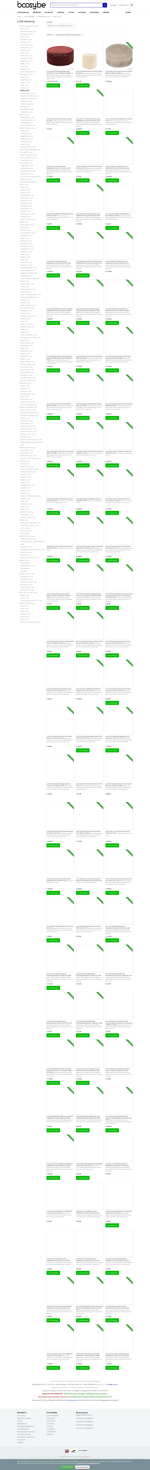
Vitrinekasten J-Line (26, 34)
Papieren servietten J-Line (28, 273)
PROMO (128, 12)
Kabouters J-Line (25, 292)
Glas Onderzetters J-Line (28, 268)
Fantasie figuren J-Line (27, 289)
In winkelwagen (53, 85)
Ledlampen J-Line (26, 179)
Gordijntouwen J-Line (27, 214)
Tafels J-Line (24, 53)
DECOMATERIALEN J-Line (27, 603)
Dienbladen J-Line (26, 262)
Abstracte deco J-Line (27, 327)
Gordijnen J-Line (25, 217)
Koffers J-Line (24, 386)
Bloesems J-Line (25, 474)
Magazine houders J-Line (28, 429)
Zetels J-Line (24, 85)
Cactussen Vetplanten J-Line (29, 469)
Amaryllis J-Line (25, 488)
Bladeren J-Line (25, 480)
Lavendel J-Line (25, 499)
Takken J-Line (24, 482)
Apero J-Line (24, 260)
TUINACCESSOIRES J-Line (27, 448)
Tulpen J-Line (24, 509)
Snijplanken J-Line (26, 276)
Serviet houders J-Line (27, 270)
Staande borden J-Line (27, 378)
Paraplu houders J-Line (27, 426)
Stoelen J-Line (24, 77)
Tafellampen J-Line (26, 174)
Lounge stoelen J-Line (27, 93)
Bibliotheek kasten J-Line (28, 31)
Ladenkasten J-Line (26, 48)
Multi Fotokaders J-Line (28, 158)
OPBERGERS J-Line (25, 383)
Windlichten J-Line (26, 552)
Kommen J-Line (25, 230)
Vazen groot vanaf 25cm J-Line (30, 523)
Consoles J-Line (25, 50)
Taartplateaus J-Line (27, 249)
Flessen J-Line (24, 340)
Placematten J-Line (26, 198)
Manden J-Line (25, 388)
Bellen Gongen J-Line (27, 362)
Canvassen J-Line (26, 133)
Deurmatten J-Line (26, 421)
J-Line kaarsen (25, 563)
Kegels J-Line (24, 348)
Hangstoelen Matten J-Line (29, 96)
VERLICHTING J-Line (25, 163)
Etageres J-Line (25, 257)
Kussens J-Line (25, 190)
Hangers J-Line (25, 359)
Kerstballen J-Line (26, 356)
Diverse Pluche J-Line (27, 590)
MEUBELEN (37, 12)
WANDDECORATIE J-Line (27, 128)
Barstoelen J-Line (26, 80)
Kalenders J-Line (25, 437)
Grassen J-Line (25, 493)
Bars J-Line (23, 66)
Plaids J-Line (24, 187)
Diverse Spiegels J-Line (27, 125)
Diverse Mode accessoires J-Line (31, 601)
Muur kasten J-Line (26, 399)
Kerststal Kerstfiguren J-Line (29, 297)
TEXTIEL (71, 12)
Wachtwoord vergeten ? (84, 1418)
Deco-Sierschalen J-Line (28, 380)
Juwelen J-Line (25, 595)
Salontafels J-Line (26, 56)
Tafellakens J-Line (26, 206)
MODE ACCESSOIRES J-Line (28, 592)
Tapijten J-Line (25, 192)
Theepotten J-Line (26, 235)
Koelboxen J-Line (26, 391)
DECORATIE (49, 12)
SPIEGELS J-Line (24, 115)
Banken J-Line (24, 88)
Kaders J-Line (24, 131)
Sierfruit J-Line (25, 617)
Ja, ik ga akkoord (67, 1467)
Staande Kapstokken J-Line (29, 413)
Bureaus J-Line (25, 64)
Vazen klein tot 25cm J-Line (29, 525)
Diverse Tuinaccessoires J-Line (30, 458)
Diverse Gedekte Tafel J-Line (29, 278)
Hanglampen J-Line (26, 166)
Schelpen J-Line (25, 614)
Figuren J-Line (24, 144)
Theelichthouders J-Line (28, 539)
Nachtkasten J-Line (26, 61)
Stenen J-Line (24, 609)
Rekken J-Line (24, 37)
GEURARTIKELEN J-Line (26, 574)
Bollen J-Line (24, 329)
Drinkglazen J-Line (26, 244)
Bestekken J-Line (25, 241)
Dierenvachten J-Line (27, 195)
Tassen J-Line (24, 598)
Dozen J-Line (24, 397)
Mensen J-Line (25, 303)
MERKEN (106, 12)
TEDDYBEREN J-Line (25, 584)
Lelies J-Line (24, 501)
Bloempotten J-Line (26, 515)
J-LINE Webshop (23, 12)
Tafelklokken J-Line (26, 112)
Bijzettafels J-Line (26, 58)
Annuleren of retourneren (26, 1437)
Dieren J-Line (24, 286)
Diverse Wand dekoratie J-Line (30, 150)
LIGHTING (60, 12)
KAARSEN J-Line (24, 560)
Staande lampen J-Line (27, 171)
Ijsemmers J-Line (26, 265)
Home (19, 16)
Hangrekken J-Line (26, 39)
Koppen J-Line (25, 238)
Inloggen (113, 5)
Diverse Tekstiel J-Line (27, 219)
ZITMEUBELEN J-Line (44, 16)
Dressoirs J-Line (25, 42)
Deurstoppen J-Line (26, 423)
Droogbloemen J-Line (27, 485)
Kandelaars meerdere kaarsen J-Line (32, 550)
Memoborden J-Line (27, 139)
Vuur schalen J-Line (26, 453)
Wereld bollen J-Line (26, 372)
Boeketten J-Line (25, 477)
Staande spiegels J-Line (28, 120)
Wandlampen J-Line (26, 168)
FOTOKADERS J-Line (25, 152)
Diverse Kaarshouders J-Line (29, 558)
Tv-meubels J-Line (26, 45)
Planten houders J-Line (27, 517)
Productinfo (21, 1440)
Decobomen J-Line (26, 367)
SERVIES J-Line (23, 222)
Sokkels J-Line (24, 69)
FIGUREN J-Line (24, 281)
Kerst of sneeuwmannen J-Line (30, 295)
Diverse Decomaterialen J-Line (30, 622)
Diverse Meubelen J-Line (28, 72)
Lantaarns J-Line (25, 555)
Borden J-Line (24, 227)
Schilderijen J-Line (26, 141)
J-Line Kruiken (24, 533)
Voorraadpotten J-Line (27, 233)
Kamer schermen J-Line (28, 410)
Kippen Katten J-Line (27, 284)
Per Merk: (50, 22)
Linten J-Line (24, 619)
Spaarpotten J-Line (26, 351)
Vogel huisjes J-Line (26, 450)
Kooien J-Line (24, 332)
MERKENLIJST (22, 1424)
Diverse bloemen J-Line (28, 472)
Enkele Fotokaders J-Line (28, 155)
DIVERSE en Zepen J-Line (28, 582)
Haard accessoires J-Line (28, 431)
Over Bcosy (21, 1415)
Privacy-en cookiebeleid (84, 1428)
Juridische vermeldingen (84, 1425)
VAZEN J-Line (23, 520)
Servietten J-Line (25, 201)
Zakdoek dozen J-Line (27, 394)
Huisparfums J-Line (26, 579)
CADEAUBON (94, 12)
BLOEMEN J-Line (24, 461)
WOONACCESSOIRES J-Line (28, 407)
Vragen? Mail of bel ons (84, 1415)
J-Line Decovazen (26, 531)
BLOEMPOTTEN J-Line (26, 512)
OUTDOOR (82, 12)
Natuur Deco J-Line (26, 324)
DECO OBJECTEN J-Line (27, 308)
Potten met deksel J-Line (28, 335)
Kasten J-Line (24, 29)
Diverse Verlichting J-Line (28, 182)
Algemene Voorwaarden (84, 1421)
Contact (20, 1421)
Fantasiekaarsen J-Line (27, 566)
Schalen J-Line (25, 254)
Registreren (123, 5)
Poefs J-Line (57, 16)
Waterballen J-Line (26, 346)
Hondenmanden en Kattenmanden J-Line (31, 443)
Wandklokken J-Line (26, 109)
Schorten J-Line (25, 211)
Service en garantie (24, 1434)
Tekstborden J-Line (26, 136)
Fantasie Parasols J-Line (28, 456)
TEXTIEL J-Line (23, 184)
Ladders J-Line (25, 418)
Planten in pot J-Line (27, 466)
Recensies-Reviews (24, 1418)
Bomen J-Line (24, 464)
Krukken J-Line (25, 82)
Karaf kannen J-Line (26, 246)
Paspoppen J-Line (26, 311)
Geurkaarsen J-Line (26, 576)
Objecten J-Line (25, 319)
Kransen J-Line (25, 313)
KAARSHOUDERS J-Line (26, 536)
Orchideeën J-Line (26, 504)
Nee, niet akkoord (82, 1467)
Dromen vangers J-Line (28, 364)
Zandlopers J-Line (26, 375)
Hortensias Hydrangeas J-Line (30, 496)
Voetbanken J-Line (26, 101)
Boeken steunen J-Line (27, 434)
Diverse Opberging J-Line (28, 405)
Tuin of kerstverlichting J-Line (30, 176)
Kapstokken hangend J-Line (29, 415)
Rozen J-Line (24, 507)
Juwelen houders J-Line (27, 402)
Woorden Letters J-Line (28, 316)
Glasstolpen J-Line (26, 252)
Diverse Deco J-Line (26, 370)
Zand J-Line (24, 606)
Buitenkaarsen (25, 568)
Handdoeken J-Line (26, 209)
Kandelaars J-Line (26, 547)
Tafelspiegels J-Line (26, 123)
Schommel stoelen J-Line (28, 99)
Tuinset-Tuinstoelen (27, 104)
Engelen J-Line (25, 300)
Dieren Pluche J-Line (27, 587)
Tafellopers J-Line (26, 203)
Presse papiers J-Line (27, 343)
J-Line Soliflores (25, 528)
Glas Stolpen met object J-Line (30, 337)
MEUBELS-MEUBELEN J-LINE (28, 26)
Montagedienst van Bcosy (26, 1432)
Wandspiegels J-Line (27, 117)
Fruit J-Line (23, 321)
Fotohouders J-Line (26, 160)
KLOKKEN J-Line (24, 107)
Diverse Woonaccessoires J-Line (31, 439)
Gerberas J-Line (25, 490)
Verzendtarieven (23, 1429)
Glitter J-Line (24, 611)
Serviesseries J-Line (26, 225)
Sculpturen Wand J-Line (28, 147)
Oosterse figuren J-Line (28, 305)
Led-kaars (23, 571)
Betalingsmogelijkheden (25, 1426)
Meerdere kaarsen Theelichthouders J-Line (32, 543)
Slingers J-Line (25, 354)
